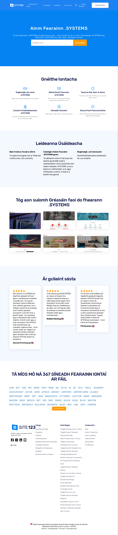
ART (34, 396)
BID (44, 400)
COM (11, 388)
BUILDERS (40, 404)
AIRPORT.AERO (81, 392)
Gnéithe (38, 435)
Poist (90, 435)
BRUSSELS (27, 404)
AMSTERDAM (15, 396)
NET (18, 388)
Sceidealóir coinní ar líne (69, 502)
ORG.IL (88, 388)
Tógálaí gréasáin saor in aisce (71, 429)
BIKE (50, 400)
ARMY (27, 396)
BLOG (75, 400)
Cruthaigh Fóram (66, 489)
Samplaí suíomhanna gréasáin (46, 442)
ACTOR (28, 392)
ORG (24, 388)
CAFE (82, 404)
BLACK (67, 400)
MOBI (51, 388)
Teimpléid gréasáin (42, 445)
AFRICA (45, 392)
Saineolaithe (89, 442)
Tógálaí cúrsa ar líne (67, 492)
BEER (22, 400)
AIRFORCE (67, 392)
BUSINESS (52, 404)
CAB (76, 404)
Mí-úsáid (62, 528)
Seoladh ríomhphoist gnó (69, 486)
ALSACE (94, 392)
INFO (44, 388)
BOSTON (92, 400)
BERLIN (30, 400)
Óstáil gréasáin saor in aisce (70, 505)
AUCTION (77, 396)
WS (57, 388)
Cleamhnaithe (90, 439)
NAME (37, 388)
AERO (37, 392)
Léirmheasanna (41, 439)
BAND (86, 396)
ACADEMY (98, 388)
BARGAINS (97, 396)
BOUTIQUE (14, 404)
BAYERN (13, 400)
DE (74, 388)
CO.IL (80, 388)
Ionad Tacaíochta (91, 432)
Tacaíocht (68, 5)
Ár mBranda (89, 445)
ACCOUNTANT (16, 392)
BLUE (83, 400)
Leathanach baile (31, 5)
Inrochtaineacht (71, 528)
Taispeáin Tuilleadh (59, 408)
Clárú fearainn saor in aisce (70, 439)
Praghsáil (46, 5)
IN (70, 388)
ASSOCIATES (51, 396)
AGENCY (55, 392)
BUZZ (62, 404)
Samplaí (57, 5)
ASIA (40, 396)
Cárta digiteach (66, 483)
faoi (86, 429)
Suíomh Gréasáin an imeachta (71, 457)
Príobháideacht (53, 528)
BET (39, 400)
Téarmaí (43, 528)
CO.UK (64, 388)
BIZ (30, 388)
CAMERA (91, 404)
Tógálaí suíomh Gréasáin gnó (70, 448)
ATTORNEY (65, 396)
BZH (69, 404)
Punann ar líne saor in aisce (70, 473)
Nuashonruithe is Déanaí (44, 454)
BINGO (58, 400)
